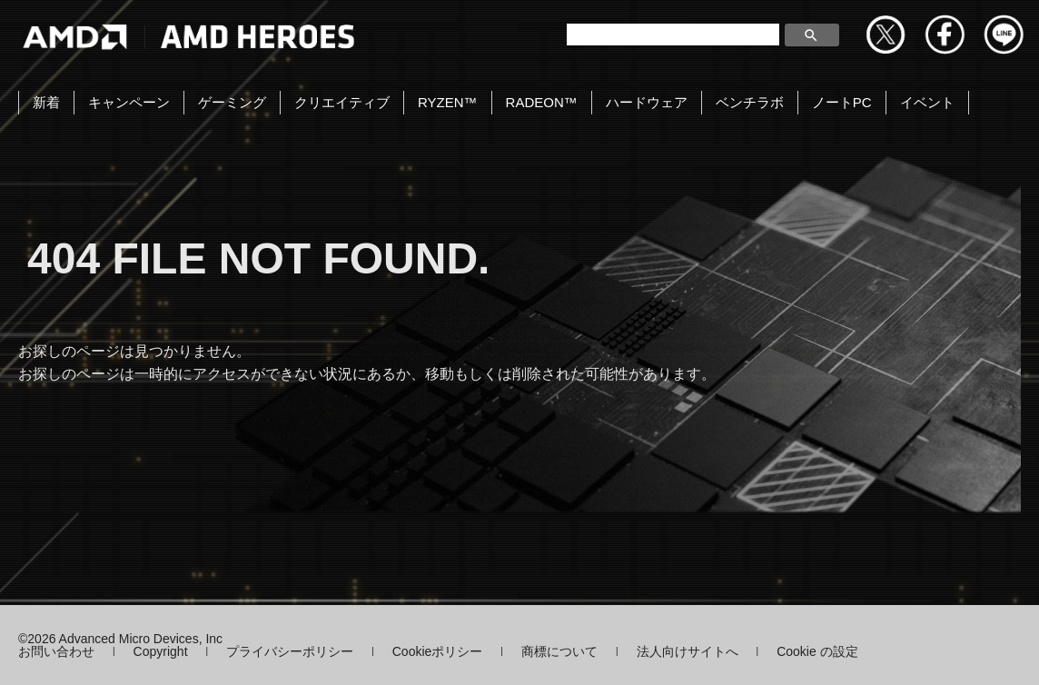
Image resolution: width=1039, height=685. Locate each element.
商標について (559, 651)
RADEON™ (542, 102)
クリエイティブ (342, 102)
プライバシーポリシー (289, 651)
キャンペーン (129, 102)
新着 (46, 102)
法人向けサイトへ (687, 651)
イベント (927, 102)
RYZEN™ (448, 102)
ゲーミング (232, 102)
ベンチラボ (750, 102)
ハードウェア (647, 102)
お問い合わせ (56, 651)
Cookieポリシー (437, 651)
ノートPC (842, 102)
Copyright (161, 651)
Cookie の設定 (817, 651)
